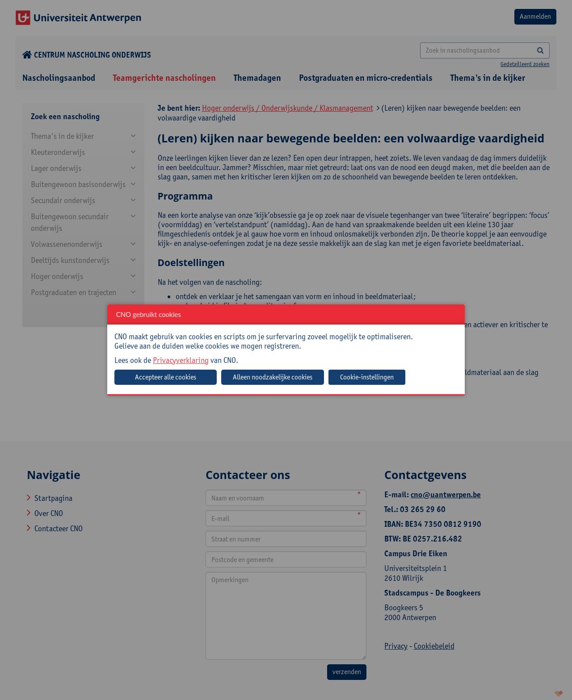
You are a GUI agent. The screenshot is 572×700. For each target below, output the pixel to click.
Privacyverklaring (181, 360)
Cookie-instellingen (367, 377)
